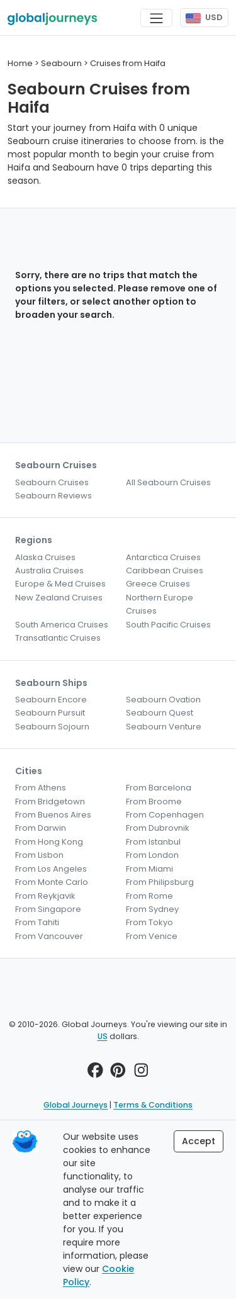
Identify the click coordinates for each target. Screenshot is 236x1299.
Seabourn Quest (159, 713)
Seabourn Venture (163, 727)
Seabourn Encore (51, 700)
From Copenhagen (165, 815)
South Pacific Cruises (168, 625)
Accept (198, 1141)
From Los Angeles (51, 869)
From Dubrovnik (157, 828)
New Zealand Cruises (59, 598)
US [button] (103, 1036)
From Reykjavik (45, 896)
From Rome (149, 896)
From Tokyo (149, 922)
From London (152, 855)
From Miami (149, 869)
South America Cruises (61, 625)
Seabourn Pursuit (50, 713)
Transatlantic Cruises (58, 638)
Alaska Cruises (45, 557)
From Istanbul (153, 842)
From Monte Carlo (51, 882)
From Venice (151, 936)
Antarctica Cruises (163, 557)
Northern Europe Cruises (159, 604)
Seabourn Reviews (53, 496)
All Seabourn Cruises (168, 482)
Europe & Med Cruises (60, 584)
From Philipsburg (160, 882)
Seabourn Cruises (52, 482)
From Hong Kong (49, 842)
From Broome (154, 801)
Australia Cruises (49, 570)
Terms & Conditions (153, 1104)
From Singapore (48, 909)
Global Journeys (75, 1104)
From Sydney (152, 909)
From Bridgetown (50, 801)
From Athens (40, 788)
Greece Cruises (158, 584)
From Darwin (40, 828)
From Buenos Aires (53, 815)
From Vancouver (49, 936)
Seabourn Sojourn (52, 727)
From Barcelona (158, 788)
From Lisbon (39, 855)
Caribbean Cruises (164, 570)
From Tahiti (37, 922)
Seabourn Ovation (163, 700)
